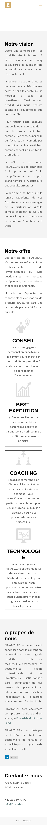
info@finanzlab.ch (15, 804)
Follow (13, 757)
